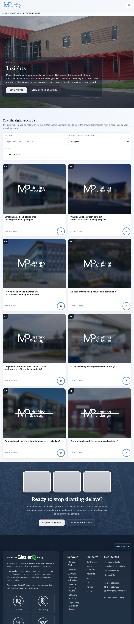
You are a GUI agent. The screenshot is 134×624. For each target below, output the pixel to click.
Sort (7, 148)
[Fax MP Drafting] (115, 589)
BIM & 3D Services (73, 599)
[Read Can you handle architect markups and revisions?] (99, 416)
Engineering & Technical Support (74, 608)
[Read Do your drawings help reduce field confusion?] (99, 265)
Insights (89, 589)
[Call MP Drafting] (115, 585)
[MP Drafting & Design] (14, 5)
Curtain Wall (72, 566)
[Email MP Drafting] (115, 593)
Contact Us (110, 577)
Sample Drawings (90, 570)
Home (4, 13)
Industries (15, 13)
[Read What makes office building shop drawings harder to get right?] (34, 189)
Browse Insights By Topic (81, 136)
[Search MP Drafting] (115, 598)
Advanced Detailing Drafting (73, 590)
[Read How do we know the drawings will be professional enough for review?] (34, 265)
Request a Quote (51, 525)
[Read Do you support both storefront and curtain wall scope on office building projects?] (34, 340)
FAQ (88, 585)
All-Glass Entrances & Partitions (74, 579)
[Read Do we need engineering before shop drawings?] (99, 340)
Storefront (73, 572)
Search (9, 136)
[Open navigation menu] (129, 5)
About (89, 580)
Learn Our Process (81, 525)
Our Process (91, 564)
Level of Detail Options (115, 569)
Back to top (122, 549)
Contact (89, 593)
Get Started (17, 90)
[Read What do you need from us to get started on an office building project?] (99, 189)
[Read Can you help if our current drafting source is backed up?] (34, 416)
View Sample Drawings (45, 90)
